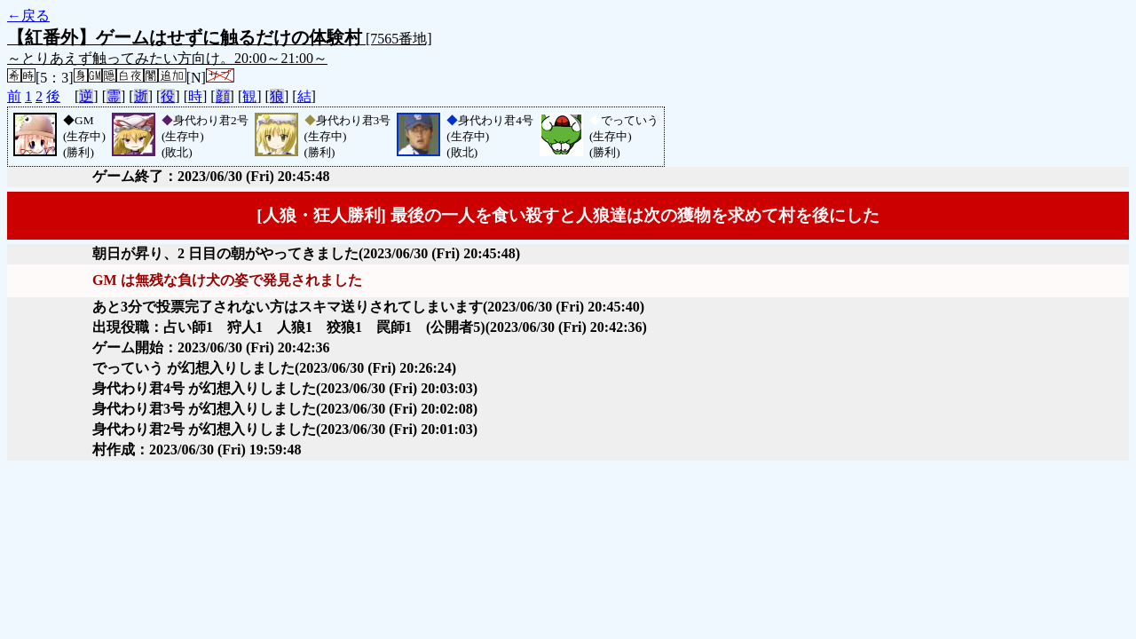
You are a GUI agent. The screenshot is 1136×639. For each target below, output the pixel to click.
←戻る (28, 15)
